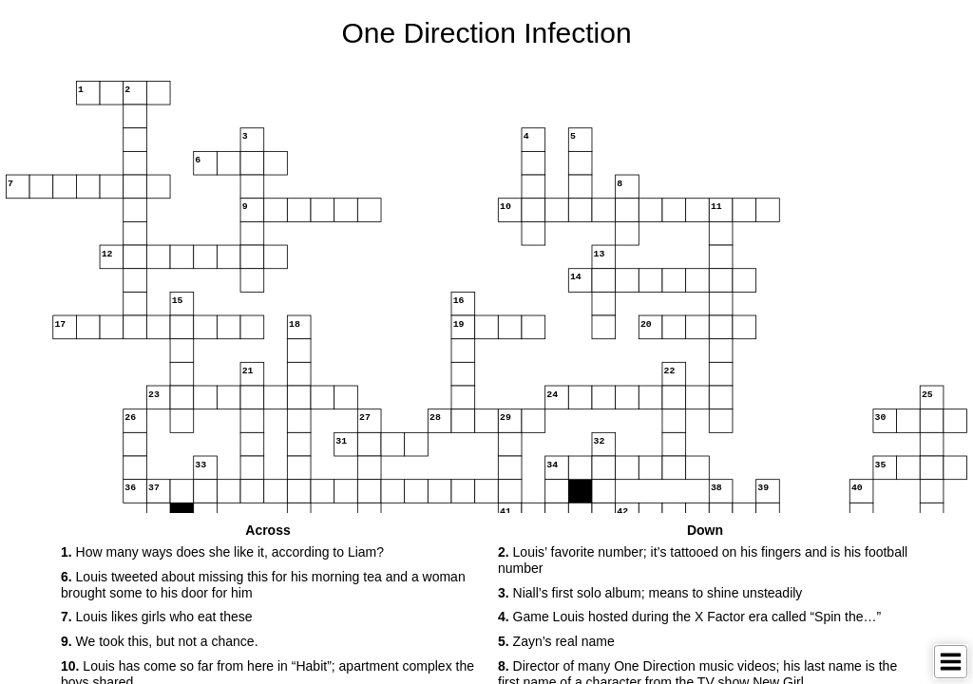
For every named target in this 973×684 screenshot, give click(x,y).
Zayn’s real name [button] (556, 641)
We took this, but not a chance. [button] (159, 641)
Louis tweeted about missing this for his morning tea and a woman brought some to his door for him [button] (263, 584)
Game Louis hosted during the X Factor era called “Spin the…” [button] (689, 616)
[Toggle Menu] (950, 661)
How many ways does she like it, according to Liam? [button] (222, 552)
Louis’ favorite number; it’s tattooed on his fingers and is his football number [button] (702, 560)
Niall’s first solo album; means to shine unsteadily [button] (650, 592)
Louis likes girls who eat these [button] (157, 616)
